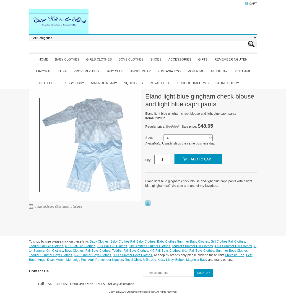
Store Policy (227, 83)
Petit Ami (242, 71)
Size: (149, 137)
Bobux (179, 259)
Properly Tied (86, 71)
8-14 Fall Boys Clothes (198, 250)
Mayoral (43, 71)
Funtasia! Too (234, 255)
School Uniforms (193, 83)
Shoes (155, 59)
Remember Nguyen (230, 59)
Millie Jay (219, 71)
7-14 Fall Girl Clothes (112, 246)
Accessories (179, 59)
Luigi (62, 71)
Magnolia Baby (104, 83)
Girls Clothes (99, 59)
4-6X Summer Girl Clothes (233, 246)
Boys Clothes (131, 59)
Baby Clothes (67, 59)
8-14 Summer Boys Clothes (132, 255)
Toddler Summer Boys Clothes (50, 255)
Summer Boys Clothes (232, 250)
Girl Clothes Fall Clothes (228, 241)
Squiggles (133, 83)
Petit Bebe (48, 83)
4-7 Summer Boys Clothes (92, 255)
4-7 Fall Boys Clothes (165, 250)
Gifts (203, 59)
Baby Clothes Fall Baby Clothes (132, 241)
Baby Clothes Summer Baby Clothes (183, 241)
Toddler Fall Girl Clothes (46, 246)
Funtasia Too (169, 71)
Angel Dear (140, 71)
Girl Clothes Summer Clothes (149, 246)
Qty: (148, 160)
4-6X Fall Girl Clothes (80, 246)
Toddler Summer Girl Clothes (192, 246)
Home (43, 59)
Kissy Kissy (74, 83)
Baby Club (114, 71)
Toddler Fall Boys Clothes (130, 250)
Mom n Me (195, 71)
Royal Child (160, 83)
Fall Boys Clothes (97, 250)
